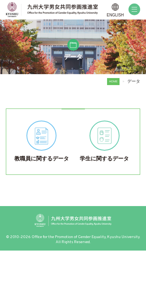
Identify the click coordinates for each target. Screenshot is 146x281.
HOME (113, 81)
